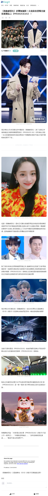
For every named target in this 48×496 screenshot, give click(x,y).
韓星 (11, 5)
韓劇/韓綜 (16, 5)
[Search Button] (38, 5)
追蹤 (15, 50)
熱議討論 (22, 5)
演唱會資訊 (33, 5)
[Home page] (5, 2)
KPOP (6, 5)
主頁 (2, 5)
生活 (27, 5)
